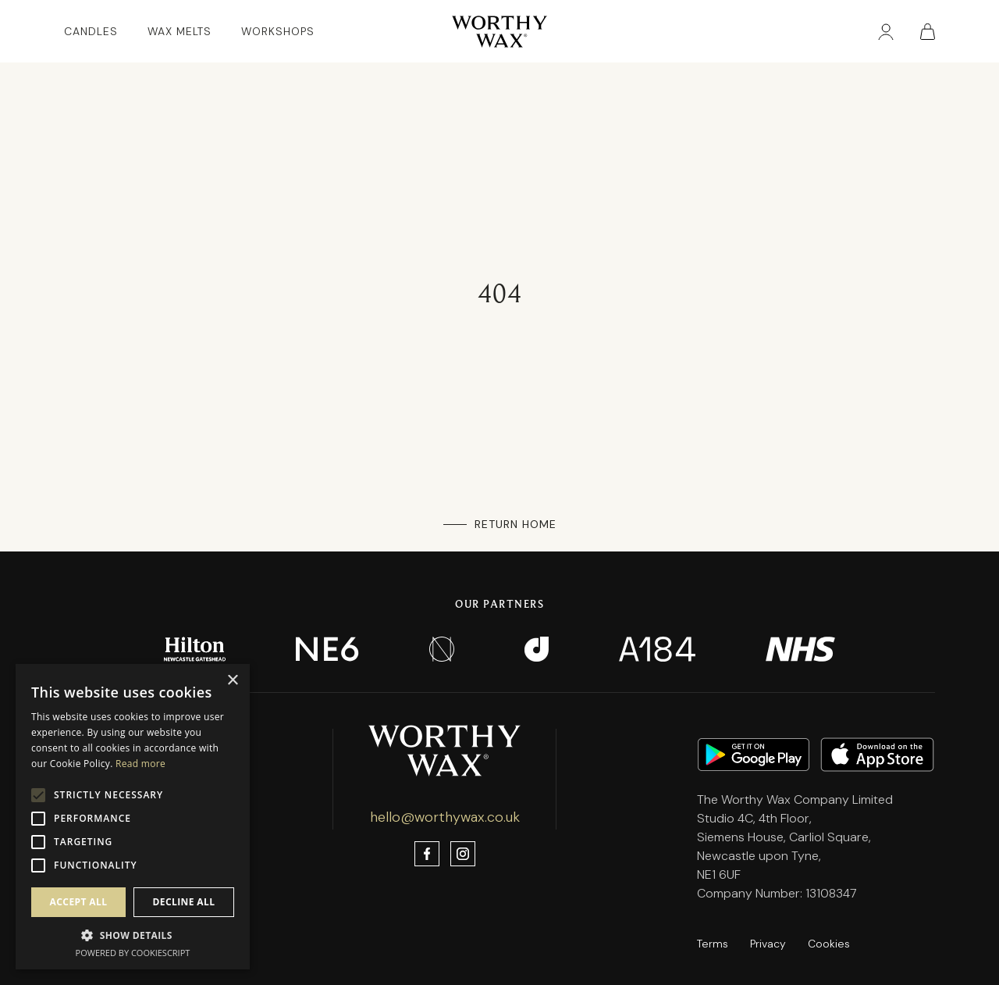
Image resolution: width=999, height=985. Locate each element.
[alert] (133, 816)
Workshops (278, 31)
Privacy (768, 944)
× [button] (232, 681)
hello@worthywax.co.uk (445, 817)
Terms (712, 944)
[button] (132, 935)
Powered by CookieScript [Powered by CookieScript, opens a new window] (133, 952)
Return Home (515, 524)
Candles (91, 31)
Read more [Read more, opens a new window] (140, 763)
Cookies (829, 944)
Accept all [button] (79, 901)
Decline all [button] (184, 901)
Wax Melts (180, 31)
